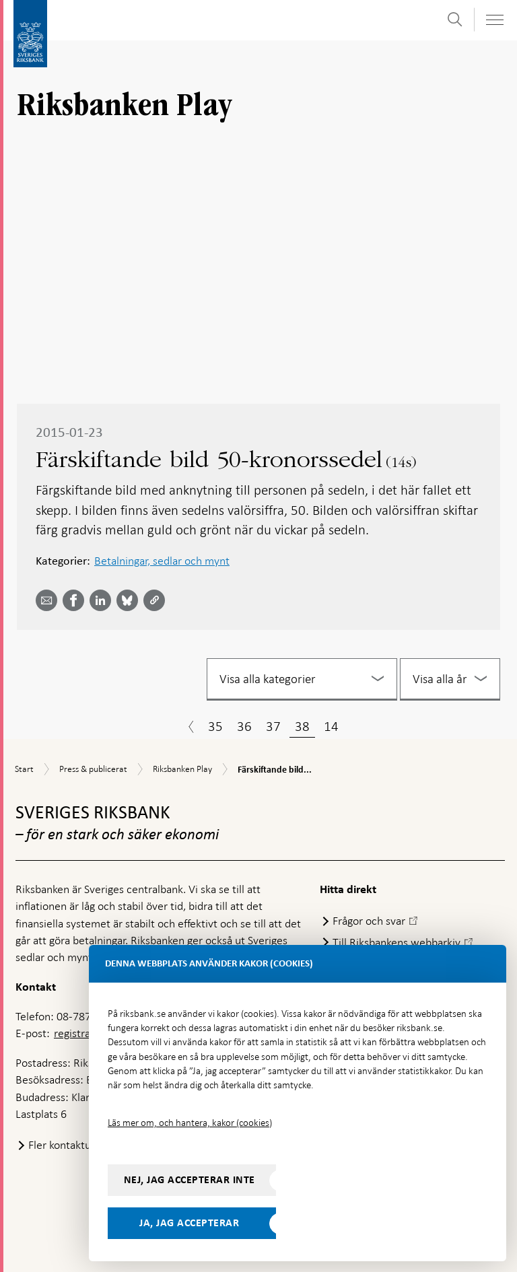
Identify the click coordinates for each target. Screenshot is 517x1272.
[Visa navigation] (494, 20)
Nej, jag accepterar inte (189, 1179)
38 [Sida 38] (302, 726)
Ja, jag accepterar (189, 1222)
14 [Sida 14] (331, 726)
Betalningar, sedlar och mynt (162, 560)
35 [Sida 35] (215, 726)
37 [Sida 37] (273, 726)
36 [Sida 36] (244, 726)
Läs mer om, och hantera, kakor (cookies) (190, 1123)
